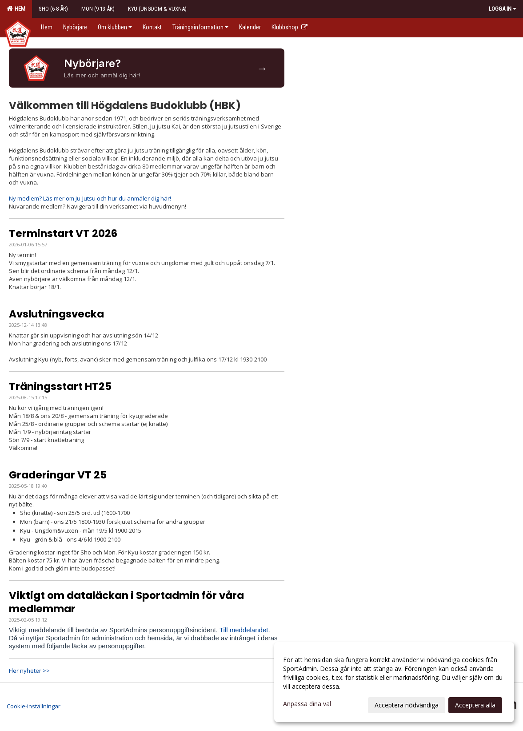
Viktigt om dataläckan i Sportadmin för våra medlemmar (126, 602)
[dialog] (394, 682)
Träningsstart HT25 (60, 386)
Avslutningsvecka (56, 314)
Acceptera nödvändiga (407, 705)
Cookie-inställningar (33, 706)
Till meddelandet (244, 630)
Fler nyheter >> (29, 671)
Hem (16, 8)
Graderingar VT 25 (58, 475)
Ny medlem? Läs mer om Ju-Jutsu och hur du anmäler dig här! (90, 198)
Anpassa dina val (307, 704)
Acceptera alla (475, 705)
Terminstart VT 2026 (63, 233)
